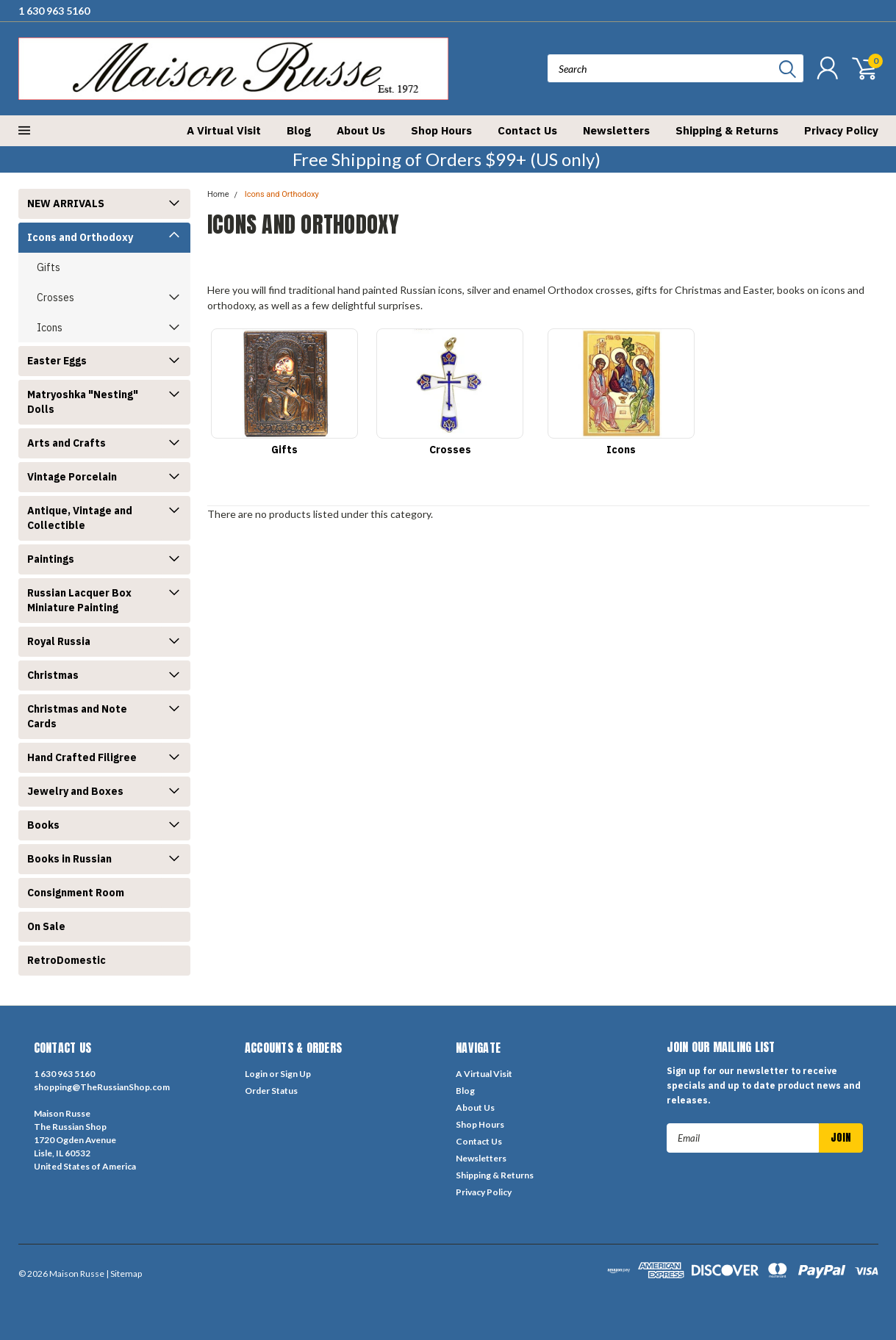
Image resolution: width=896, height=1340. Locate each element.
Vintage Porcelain (72, 476)
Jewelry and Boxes (75, 791)
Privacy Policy (841, 130)
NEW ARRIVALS (65, 203)
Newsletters (616, 130)
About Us (361, 130)
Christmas (53, 675)
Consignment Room (75, 892)
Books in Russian (69, 858)
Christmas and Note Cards (77, 716)
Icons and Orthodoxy (80, 237)
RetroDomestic (66, 960)
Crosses (55, 297)
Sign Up (295, 1073)
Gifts (48, 267)
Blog (299, 130)
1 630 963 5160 (54, 10)
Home (218, 194)
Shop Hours (441, 130)
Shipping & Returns (726, 130)
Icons (49, 327)
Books (43, 825)
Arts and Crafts (66, 443)
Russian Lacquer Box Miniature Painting (79, 600)
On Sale (46, 926)
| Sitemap (124, 1273)
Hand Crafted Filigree (82, 757)
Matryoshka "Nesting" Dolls (82, 402)
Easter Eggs (57, 360)
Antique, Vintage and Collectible (79, 518)
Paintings (50, 559)
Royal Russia (58, 641)
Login (256, 1073)
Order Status (271, 1090)
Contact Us (527, 130)
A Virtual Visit (224, 130)
